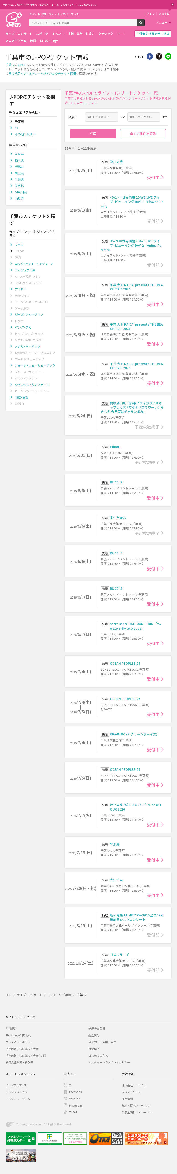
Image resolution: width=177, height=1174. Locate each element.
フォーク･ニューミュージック (35, 365)
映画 (33, 40)
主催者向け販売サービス (152, 33)
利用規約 (11, 1028)
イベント (58, 33)
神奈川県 (21, 192)
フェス (19, 245)
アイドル (21, 289)
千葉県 (19, 179)
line (168, 56)
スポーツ (42, 33)
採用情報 (127, 1099)
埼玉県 (19, 173)
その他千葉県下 (25, 134)
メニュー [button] (161, 22)
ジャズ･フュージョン (29, 314)
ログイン (149, 13)
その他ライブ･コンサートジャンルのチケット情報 (42, 73)
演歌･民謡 (21, 397)
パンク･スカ (23, 327)
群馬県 (19, 166)
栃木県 (19, 160)
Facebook (75, 1092)
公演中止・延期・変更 (102, 1042)
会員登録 (164, 13)
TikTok (73, 1112)
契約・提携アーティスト (137, 1105)
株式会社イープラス (134, 1085)
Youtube (74, 1099)
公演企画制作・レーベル (137, 1112)
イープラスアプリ (16, 1085)
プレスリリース (131, 1092)
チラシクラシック (17, 1092)
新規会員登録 (96, 1028)
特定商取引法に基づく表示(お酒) (26, 1055)
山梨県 (19, 198)
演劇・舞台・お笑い (81, 33)
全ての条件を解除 (143, 133)
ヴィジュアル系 (25, 270)
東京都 (19, 186)
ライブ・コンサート (19, 33)
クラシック (105, 33)
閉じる (172, 4)
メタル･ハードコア (27, 346)
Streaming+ (49, 40)
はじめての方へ (98, 1055)
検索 (144, 24)
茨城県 (19, 154)
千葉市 (10, 64)
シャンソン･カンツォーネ (32, 384)
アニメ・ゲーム (16, 40)
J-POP (22, 64)
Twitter (159, 56)
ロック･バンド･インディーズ (34, 263)
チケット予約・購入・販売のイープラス (54, 14)
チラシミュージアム (18, 1099)
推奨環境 (94, 1049)
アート (121, 33)
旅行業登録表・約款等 (19, 1062)
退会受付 (94, 1035)
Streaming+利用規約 (18, 1035)
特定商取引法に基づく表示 (22, 1049)
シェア (150, 56)
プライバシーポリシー (19, 1042)
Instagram (75, 1105)
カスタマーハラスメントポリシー (109, 1062)
